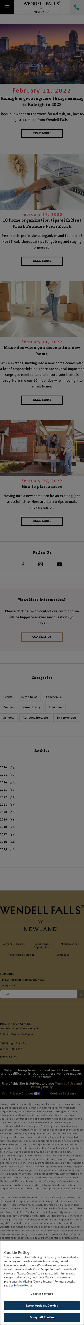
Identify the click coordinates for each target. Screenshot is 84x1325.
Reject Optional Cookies (42, 1306)
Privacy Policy (23, 1286)
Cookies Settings (42, 1294)
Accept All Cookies (42, 1318)
